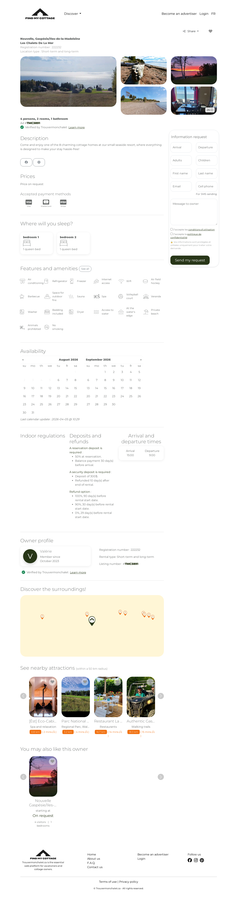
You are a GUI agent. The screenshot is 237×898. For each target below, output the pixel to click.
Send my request (190, 260)
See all (85, 268)
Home (91, 854)
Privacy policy (128, 881)
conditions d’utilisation (201, 229)
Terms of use (108, 881)
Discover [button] (71, 14)
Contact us (95, 867)
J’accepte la (185, 236)
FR (213, 14)
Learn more (77, 127)
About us (93, 858)
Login (203, 14)
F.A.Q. (91, 863)
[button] (87, 614)
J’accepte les (192, 229)
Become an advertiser (179, 14)
